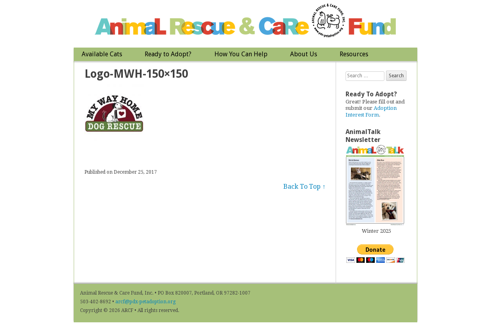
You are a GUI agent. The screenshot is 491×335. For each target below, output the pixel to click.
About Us (303, 54)
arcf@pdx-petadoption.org (145, 301)
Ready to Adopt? (168, 54)
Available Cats (102, 54)
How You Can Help (240, 54)
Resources (354, 54)
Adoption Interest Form (371, 111)
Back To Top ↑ (304, 186)
